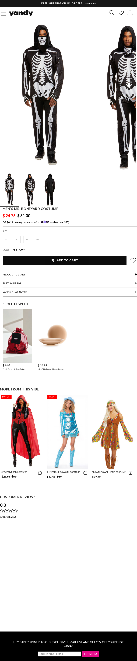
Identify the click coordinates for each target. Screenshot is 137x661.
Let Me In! (90, 654)
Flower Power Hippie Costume (109, 472)
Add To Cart (64, 260)
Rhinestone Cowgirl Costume (63, 472)
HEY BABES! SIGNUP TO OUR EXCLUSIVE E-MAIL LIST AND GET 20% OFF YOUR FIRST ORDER (68, 643)
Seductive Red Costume (14, 472)
